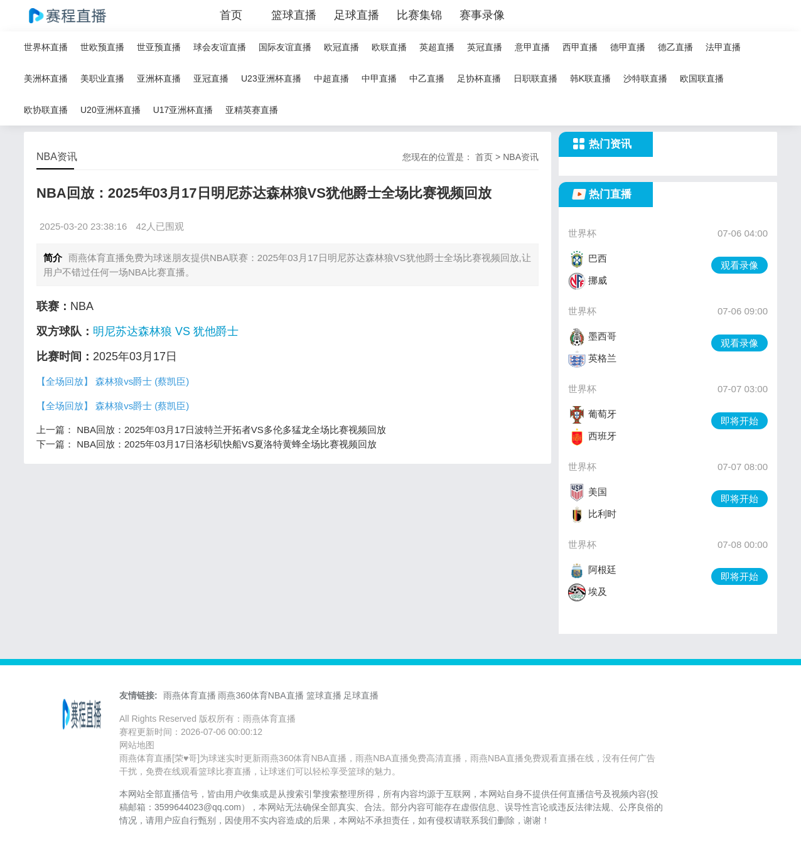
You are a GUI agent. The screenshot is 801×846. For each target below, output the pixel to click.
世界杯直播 (46, 47)
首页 (231, 15)
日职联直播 (535, 78)
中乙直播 (426, 78)
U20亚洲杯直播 (110, 110)
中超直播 (331, 78)
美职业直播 (102, 78)
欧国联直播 (702, 78)
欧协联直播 (46, 110)
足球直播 (356, 15)
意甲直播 (532, 47)
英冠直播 (484, 47)
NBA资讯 (521, 157)
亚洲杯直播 (159, 78)
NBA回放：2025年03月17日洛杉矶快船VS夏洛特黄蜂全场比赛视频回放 (227, 444)
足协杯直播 (479, 78)
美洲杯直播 (46, 78)
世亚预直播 (159, 47)
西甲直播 (580, 47)
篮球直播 (293, 15)
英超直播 (436, 47)
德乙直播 (675, 47)
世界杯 (582, 233)
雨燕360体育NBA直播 (260, 695)
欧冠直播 (341, 47)
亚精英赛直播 (251, 110)
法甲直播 (723, 47)
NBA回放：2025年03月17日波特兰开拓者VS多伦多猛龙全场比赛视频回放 (231, 429)
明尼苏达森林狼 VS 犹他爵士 (166, 331)
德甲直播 (627, 47)
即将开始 (739, 420)
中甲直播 (379, 78)
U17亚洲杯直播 (183, 110)
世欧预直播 (102, 47)
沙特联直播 (645, 78)
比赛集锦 (419, 15)
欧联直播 (389, 47)
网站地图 (136, 745)
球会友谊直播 (219, 47)
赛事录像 (482, 15)
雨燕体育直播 (189, 695)
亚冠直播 (210, 78)
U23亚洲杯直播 (271, 78)
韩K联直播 (590, 78)
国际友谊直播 (285, 47)
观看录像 (739, 265)
